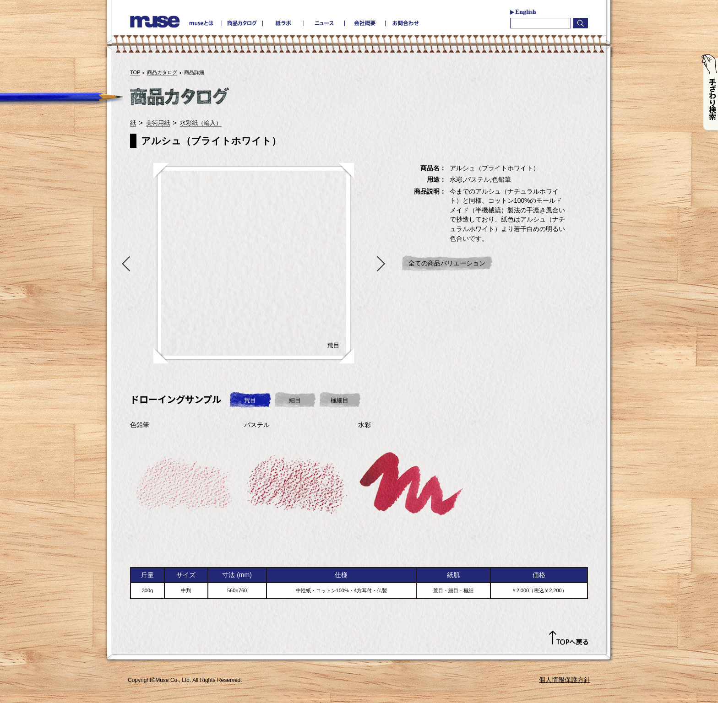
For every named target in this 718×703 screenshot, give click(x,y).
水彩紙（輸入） (201, 122)
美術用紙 (158, 122)
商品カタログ (162, 72)
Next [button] (383, 263)
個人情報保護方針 (564, 679)
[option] (253, 263)
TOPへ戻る (568, 638)
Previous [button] (124, 263)
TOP (135, 72)
